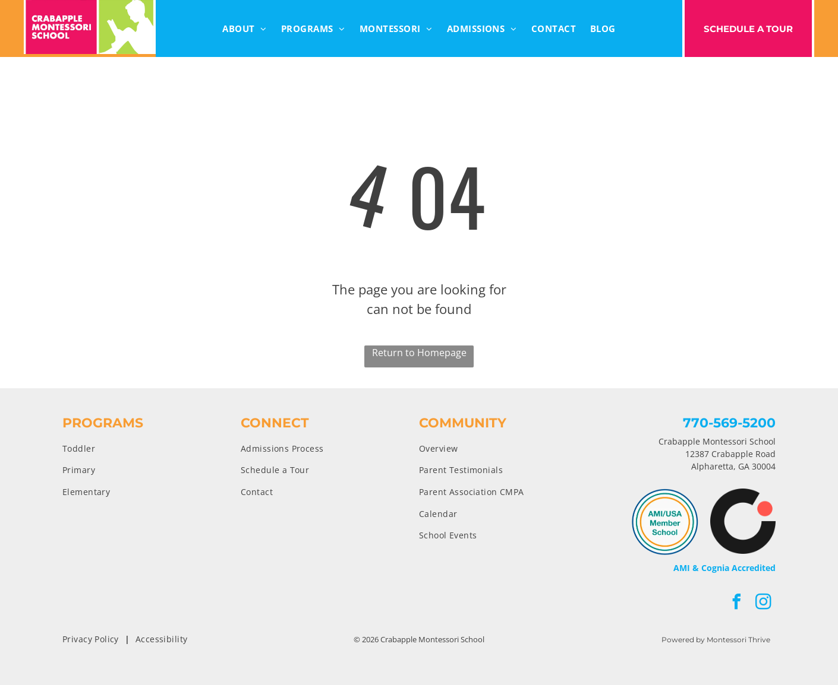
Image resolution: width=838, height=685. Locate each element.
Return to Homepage (419, 352)
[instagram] (764, 603)
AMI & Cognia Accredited (724, 567)
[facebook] (737, 603)
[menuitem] (244, 29)
